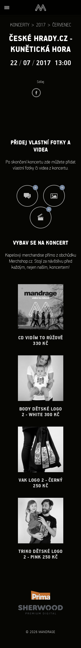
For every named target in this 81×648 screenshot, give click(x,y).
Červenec (61, 24)
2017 (41, 24)
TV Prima (40, 595)
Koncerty (19, 24)
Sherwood (40, 609)
